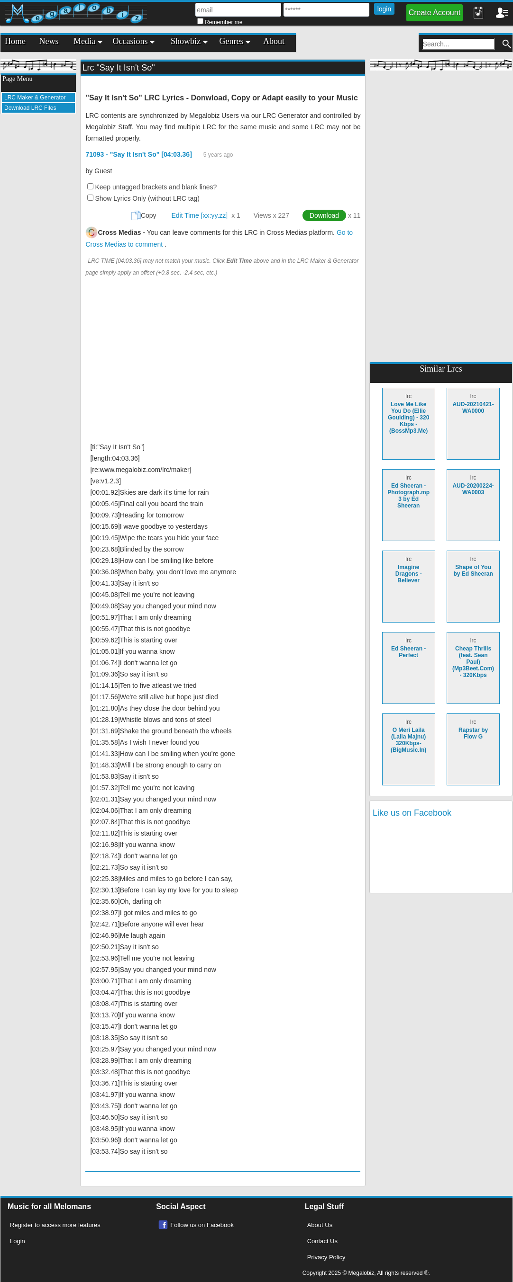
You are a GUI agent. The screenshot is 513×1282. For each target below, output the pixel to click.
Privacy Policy (326, 1257)
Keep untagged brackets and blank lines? (156, 187)
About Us (319, 1225)
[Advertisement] (38, 263)
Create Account (434, 13)
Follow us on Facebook (202, 1225)
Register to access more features (55, 1225)
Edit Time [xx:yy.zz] (199, 215)
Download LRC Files (30, 108)
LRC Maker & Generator (34, 97)
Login (17, 1241)
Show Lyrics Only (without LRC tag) (147, 198)
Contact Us (322, 1241)
